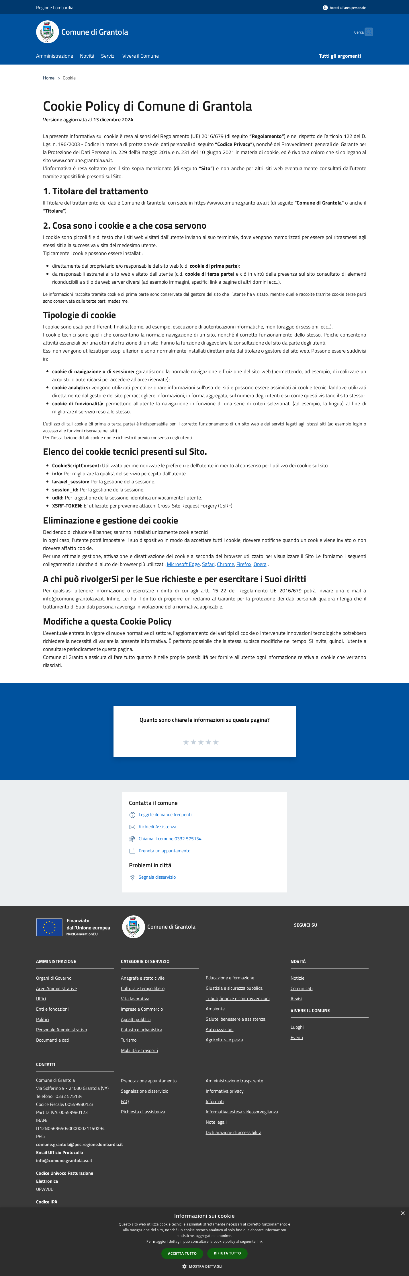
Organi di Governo (53, 977)
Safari (208, 564)
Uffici (41, 998)
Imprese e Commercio (142, 1008)
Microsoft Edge (183, 564)
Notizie (297, 977)
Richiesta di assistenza (143, 1111)
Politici (42, 1019)
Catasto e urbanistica (141, 1029)
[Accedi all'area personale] (344, 7)
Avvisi (296, 998)
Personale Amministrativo (61, 1029)
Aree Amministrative (56, 988)
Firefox (243, 564)
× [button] (402, 1213)
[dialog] (204, 1241)
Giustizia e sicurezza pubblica (234, 988)
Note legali (216, 1122)
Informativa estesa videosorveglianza (242, 1111)
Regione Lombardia (54, 7)
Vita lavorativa (135, 998)
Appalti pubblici (136, 1019)
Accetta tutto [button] (182, 1253)
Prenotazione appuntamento (149, 1080)
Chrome (225, 564)
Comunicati (302, 988)
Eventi (297, 1037)
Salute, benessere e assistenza (235, 1019)
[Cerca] (366, 32)
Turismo (128, 1039)
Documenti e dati (52, 1039)
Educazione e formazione (230, 977)
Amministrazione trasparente (234, 1080)
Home (48, 77)
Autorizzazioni (220, 1029)
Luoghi (297, 1027)
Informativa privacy (225, 1091)
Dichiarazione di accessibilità (233, 1132)
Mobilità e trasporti (139, 1050)
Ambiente (215, 1008)
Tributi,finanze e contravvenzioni (238, 998)
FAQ (125, 1101)
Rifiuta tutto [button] (227, 1253)
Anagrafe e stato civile (143, 977)
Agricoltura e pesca (224, 1039)
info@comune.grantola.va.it (64, 1160)
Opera (260, 564)
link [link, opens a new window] (260, 1241)
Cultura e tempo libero (143, 988)
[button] (205, 1266)
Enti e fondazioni (52, 1008)
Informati (215, 1101)
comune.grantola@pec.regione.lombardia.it (79, 1144)
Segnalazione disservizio (144, 1091)
